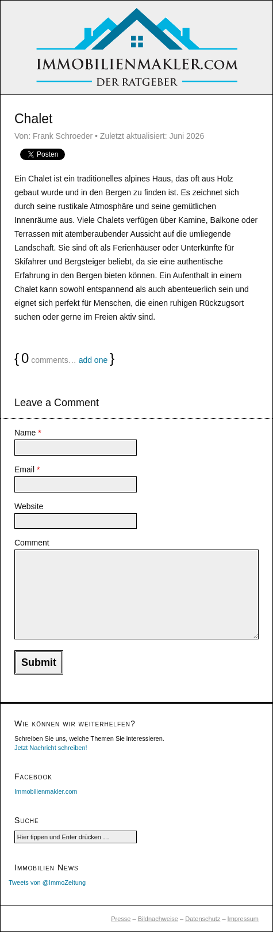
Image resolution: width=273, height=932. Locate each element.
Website (28, 506)
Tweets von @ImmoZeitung (47, 882)
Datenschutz (202, 918)
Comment (31, 542)
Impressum (243, 918)
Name (27, 432)
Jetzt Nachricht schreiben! (50, 747)
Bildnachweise (158, 918)
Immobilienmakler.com (45, 791)
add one (93, 360)
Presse (120, 918)
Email (27, 469)
